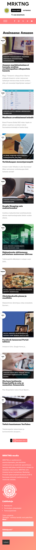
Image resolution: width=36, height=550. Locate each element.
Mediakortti (8, 506)
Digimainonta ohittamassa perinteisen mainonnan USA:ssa (17, 253)
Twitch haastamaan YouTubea (16, 424)
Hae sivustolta (17, 15)
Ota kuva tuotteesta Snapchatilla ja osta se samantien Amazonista (13, 383)
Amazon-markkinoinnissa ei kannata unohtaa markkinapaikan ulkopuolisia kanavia (16, 68)
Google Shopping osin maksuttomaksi (12, 207)
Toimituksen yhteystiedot (12, 508)
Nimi (4, 519)
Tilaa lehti (16, 10)
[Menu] (5, 21)
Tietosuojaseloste (10, 511)
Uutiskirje (27, 10)
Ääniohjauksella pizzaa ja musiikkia (14, 297)
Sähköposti (7, 529)
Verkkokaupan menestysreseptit (17, 162)
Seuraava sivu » (21, 440)
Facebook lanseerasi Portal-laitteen (15, 341)
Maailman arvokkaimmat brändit (17, 117)
